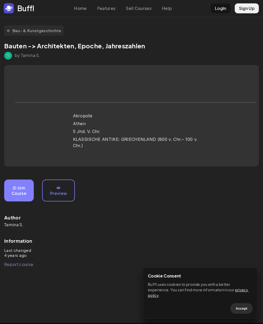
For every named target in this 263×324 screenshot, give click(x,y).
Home (80, 8)
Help (167, 8)
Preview (58, 191)
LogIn (220, 8)
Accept (241, 308)
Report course (18, 264)
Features (106, 8)
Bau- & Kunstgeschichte (34, 30)
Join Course (19, 190)
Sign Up (247, 8)
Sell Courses (139, 8)
